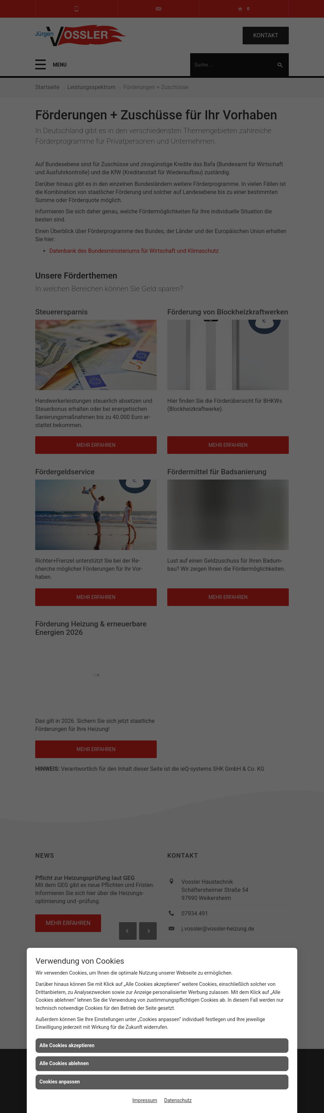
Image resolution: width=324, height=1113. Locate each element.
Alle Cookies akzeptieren (66, 1045)
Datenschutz (178, 1100)
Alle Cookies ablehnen (64, 1063)
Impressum (144, 1100)
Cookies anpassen (59, 1081)
